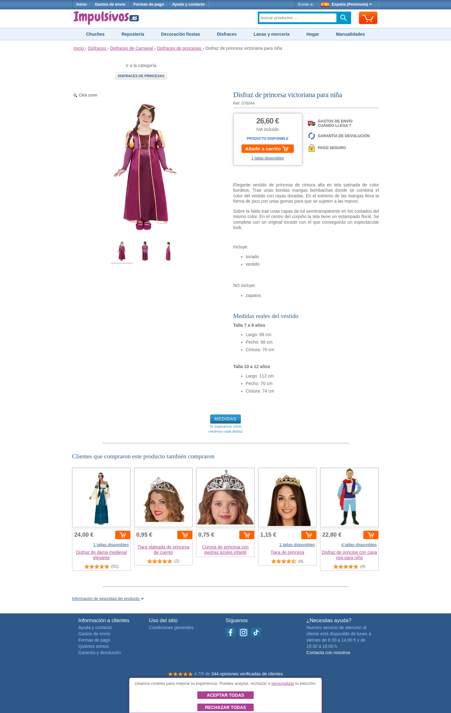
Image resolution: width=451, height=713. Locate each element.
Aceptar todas (225, 695)
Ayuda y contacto (188, 4)
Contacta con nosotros (328, 652)
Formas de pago (148, 4)
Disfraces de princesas (141, 76)
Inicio (81, 4)
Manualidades (350, 34)
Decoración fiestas (180, 34)
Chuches (95, 34)
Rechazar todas (225, 707)
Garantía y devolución (99, 652)
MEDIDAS (226, 418)
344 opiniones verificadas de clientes (247, 673)
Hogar (312, 34)
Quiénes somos (93, 646)
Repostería (133, 34)
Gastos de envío (110, 4)
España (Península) (346, 4)
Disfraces (227, 34)
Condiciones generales (171, 627)
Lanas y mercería (271, 34)
